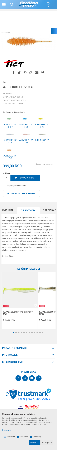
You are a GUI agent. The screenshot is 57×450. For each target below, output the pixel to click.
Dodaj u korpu (27, 178)
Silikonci (7, 93)
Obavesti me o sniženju (44, 164)
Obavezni (11, 437)
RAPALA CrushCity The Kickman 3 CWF (18, 313)
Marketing (37, 437)
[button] (12, 4)
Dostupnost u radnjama (21, 193)
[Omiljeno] (48, 6)
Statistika (23, 437)
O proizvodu (28, 210)
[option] (28, 41)
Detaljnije (6, 430)
